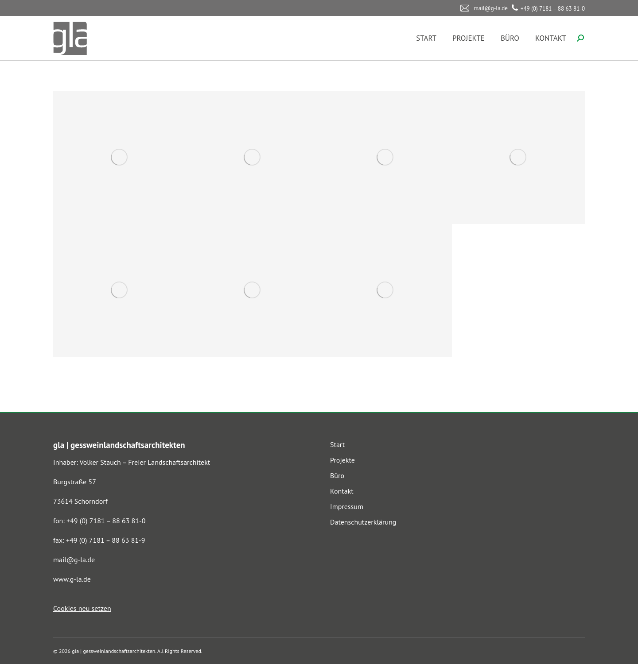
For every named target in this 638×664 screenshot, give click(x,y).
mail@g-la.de (74, 559)
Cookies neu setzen (82, 608)
